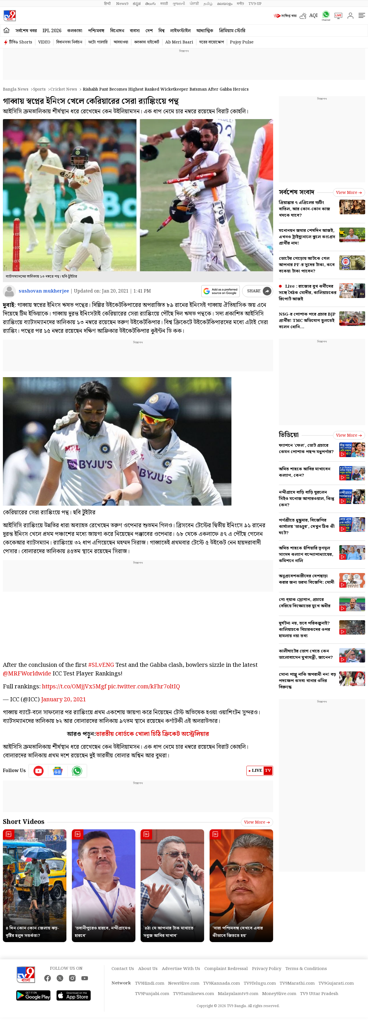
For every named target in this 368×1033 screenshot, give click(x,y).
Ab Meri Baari (179, 42)
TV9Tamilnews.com (193, 993)
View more (257, 822)
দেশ (149, 31)
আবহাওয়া (121, 42)
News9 (122, 4)
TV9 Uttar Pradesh (319, 993)
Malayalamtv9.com (238, 993)
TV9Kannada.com (221, 983)
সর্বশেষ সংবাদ (296, 192)
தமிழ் (208, 4)
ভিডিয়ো (289, 435)
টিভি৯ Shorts (20, 42)
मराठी (164, 4)
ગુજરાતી (178, 4)
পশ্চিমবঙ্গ (96, 31)
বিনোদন (117, 31)
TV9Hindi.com (149, 983)
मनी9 (240, 4)
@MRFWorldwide (27, 673)
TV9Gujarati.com (336, 983)
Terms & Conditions (306, 968)
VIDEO (44, 42)
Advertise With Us (181, 968)
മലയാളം (224, 4)
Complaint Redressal (226, 968)
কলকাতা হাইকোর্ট (146, 42)
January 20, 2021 (63, 699)
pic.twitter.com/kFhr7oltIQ (144, 686)
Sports (39, 89)
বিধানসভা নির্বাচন (69, 42)
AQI (313, 15)
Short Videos (23, 822)
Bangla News (15, 89)
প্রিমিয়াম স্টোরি (232, 31)
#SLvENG (101, 665)
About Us (148, 968)
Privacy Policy (266, 968)
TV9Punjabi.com (152, 993)
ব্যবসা (135, 31)
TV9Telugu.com (260, 983)
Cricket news (63, 89)
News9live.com (184, 983)
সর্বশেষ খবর (26, 31)
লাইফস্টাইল (180, 31)
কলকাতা (74, 31)
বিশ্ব (161, 31)
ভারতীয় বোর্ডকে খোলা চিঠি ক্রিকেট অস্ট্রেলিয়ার (152, 734)
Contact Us (123, 968)
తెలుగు (150, 4)
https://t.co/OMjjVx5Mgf (74, 686)
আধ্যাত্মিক (204, 31)
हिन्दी (108, 4)
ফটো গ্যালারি (98, 42)
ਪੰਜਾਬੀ (194, 4)
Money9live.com (279, 993)
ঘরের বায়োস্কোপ (211, 42)
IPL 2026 (52, 31)
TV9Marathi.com (297, 983)
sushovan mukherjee (44, 291)
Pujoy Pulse (242, 42)
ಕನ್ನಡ (137, 4)
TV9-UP (255, 4)
